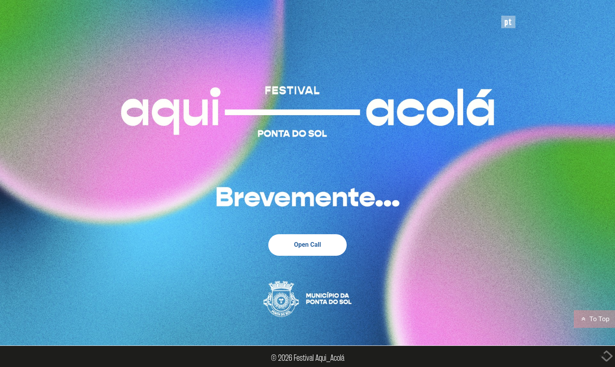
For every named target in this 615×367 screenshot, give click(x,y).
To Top (594, 319)
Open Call (307, 244)
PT (508, 22)
